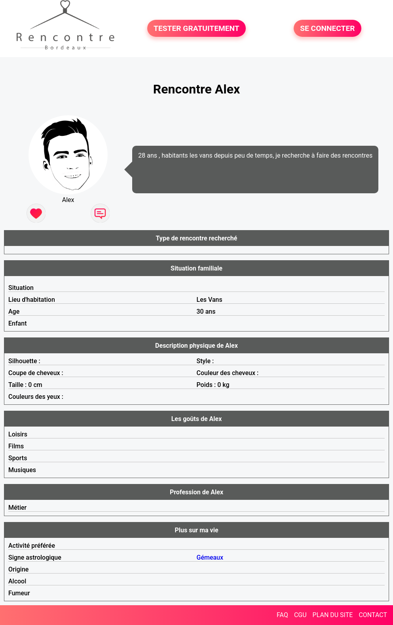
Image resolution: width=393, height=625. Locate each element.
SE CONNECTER (327, 28)
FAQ (282, 615)
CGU (300, 615)
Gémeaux (210, 557)
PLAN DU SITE (333, 615)
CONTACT (373, 615)
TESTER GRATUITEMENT (196, 28)
